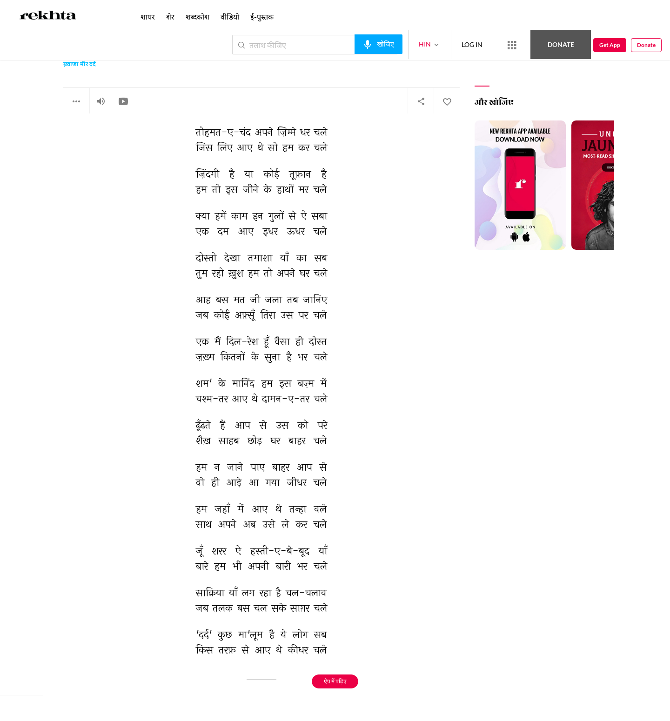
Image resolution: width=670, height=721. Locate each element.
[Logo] (48, 16)
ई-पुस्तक (262, 16)
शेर (170, 16)
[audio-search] (378, 44)
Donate (561, 44)
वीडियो (230, 16)
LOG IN (472, 44)
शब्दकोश (197, 16)
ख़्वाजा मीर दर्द (79, 64)
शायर (148, 16)
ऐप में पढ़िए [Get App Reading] (335, 681)
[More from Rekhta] (511, 45)
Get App (609, 44)
